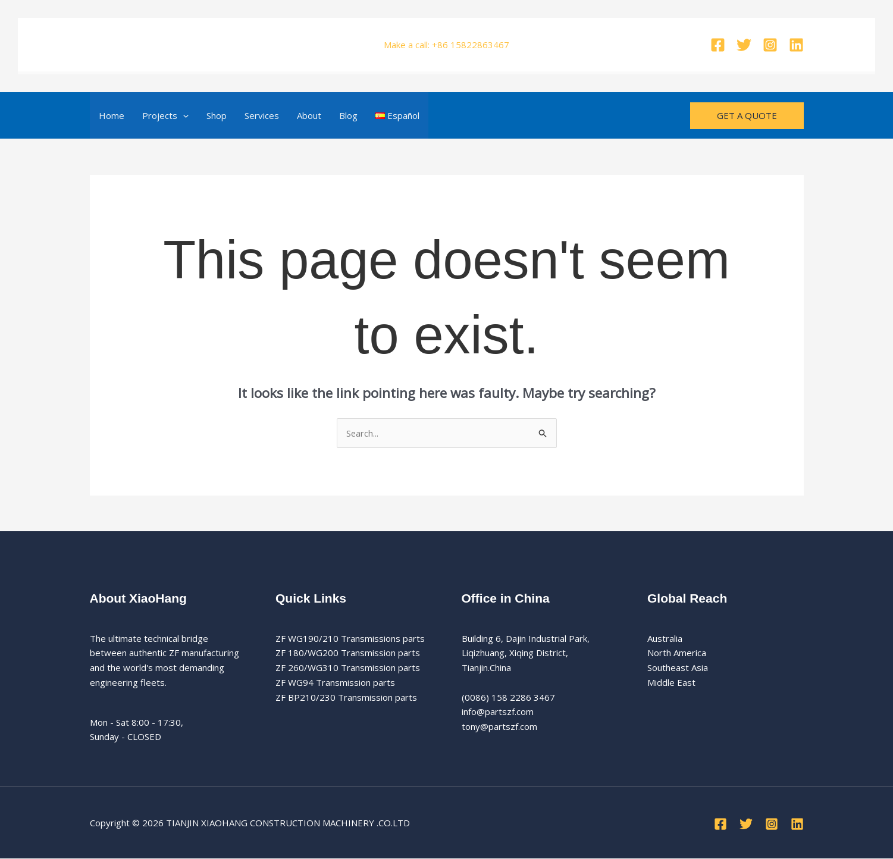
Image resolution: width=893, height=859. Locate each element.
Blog (348, 115)
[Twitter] (744, 44)
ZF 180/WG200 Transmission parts (347, 653)
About (309, 115)
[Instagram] (770, 44)
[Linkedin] (796, 44)
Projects (165, 115)
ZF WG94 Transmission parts (335, 683)
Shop (216, 115)
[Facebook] (717, 44)
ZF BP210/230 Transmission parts (346, 697)
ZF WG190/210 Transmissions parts (350, 638)
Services (262, 115)
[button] (183, 115)
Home (111, 115)
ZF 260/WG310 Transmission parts (347, 668)
